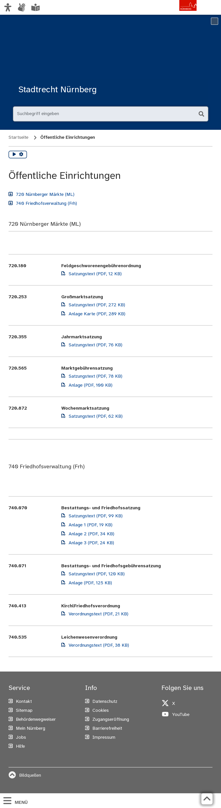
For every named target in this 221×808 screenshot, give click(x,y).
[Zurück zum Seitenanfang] (206, 798)
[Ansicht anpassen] (8, 7)
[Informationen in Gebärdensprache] (22, 7)
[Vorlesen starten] (14, 155)
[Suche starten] (201, 114)
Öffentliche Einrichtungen (67, 137)
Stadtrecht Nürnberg (57, 89)
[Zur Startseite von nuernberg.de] (177, 12)
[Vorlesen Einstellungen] (21, 155)
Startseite (18, 137)
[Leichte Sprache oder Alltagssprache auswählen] (35, 7)
